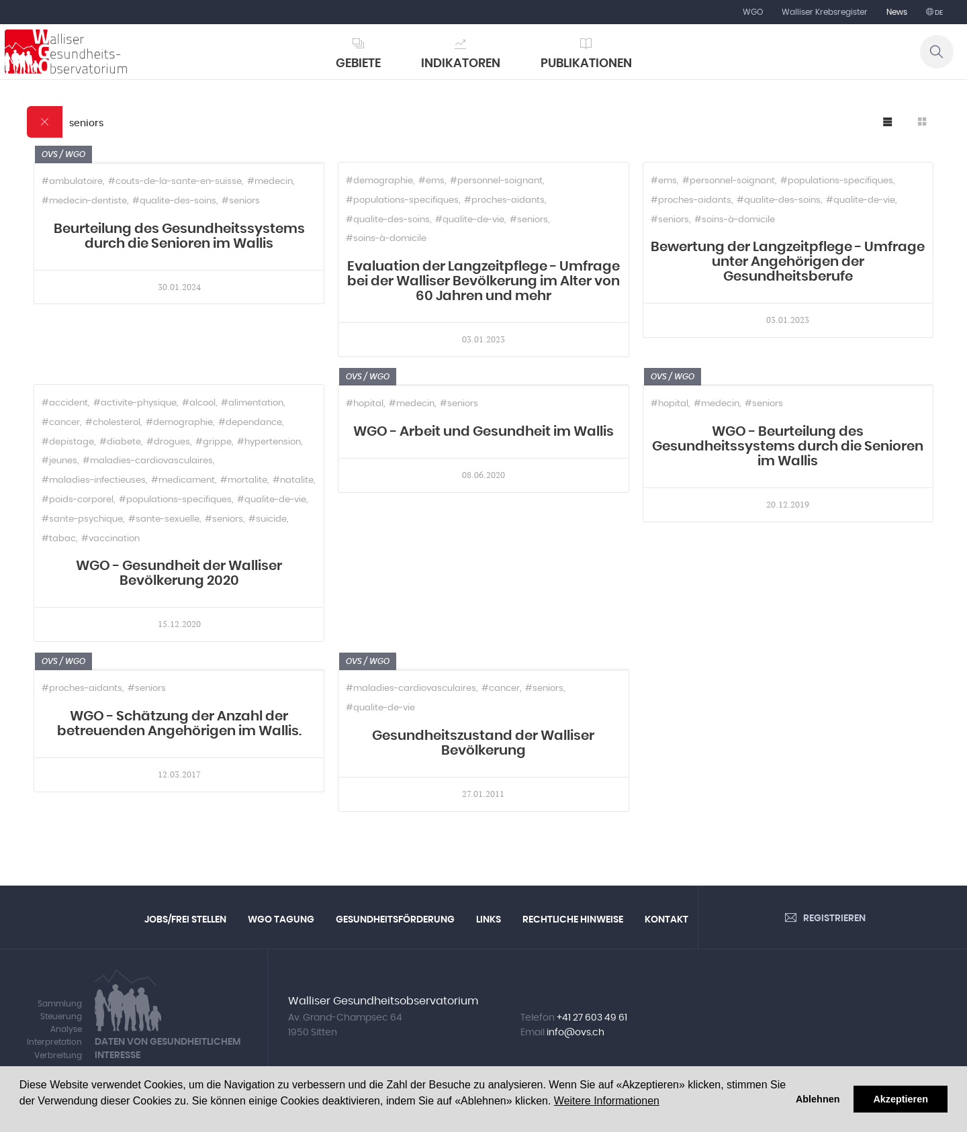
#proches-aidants (504, 200)
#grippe (213, 442)
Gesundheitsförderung (395, 920)
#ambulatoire (72, 181)
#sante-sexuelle (163, 519)
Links (488, 920)
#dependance (250, 422)
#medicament (183, 480)
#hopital (364, 403)
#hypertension (269, 442)
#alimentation (252, 403)
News (896, 12)
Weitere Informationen (606, 1100)
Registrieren (834, 918)
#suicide (267, 519)
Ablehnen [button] (818, 1099)
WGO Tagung (281, 920)
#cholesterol (112, 422)
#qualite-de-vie (469, 220)
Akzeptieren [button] (900, 1099)
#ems (431, 181)
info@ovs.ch (575, 1032)
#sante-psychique (82, 519)
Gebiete (358, 64)
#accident (65, 403)
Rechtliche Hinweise (572, 920)
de (938, 12)
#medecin (270, 181)
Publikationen (586, 64)
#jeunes (59, 461)
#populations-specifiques (402, 200)
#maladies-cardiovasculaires (148, 461)
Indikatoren (460, 64)
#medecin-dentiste (84, 201)
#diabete (120, 442)
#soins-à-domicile (386, 238)
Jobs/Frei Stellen (185, 920)
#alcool (199, 403)
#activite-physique (135, 403)
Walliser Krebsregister (825, 12)
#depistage (68, 442)
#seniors (241, 201)
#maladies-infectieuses (94, 480)
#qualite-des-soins (174, 201)
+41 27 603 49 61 (592, 1018)
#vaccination (110, 538)
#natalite (293, 480)
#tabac (59, 538)
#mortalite (243, 480)
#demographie (379, 181)
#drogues (168, 442)
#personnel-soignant (496, 181)
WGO (753, 12)
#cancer (61, 422)
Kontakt (666, 920)
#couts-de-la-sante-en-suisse (175, 181)
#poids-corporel (77, 500)
